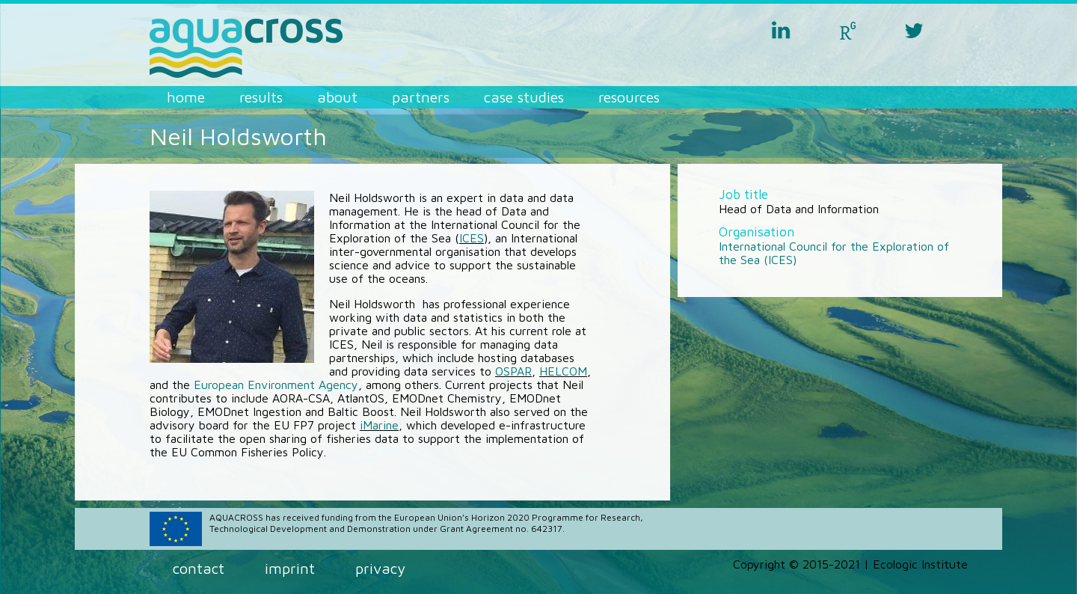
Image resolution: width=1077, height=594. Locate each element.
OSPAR (513, 371)
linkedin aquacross (781, 30)
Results (261, 96)
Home (186, 96)
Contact (198, 568)
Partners (420, 96)
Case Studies (524, 96)
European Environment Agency (276, 384)
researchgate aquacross (847, 30)
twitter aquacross (914, 30)
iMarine (379, 425)
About (337, 96)
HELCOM (563, 371)
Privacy (380, 568)
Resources (629, 96)
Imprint (290, 568)
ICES (471, 238)
